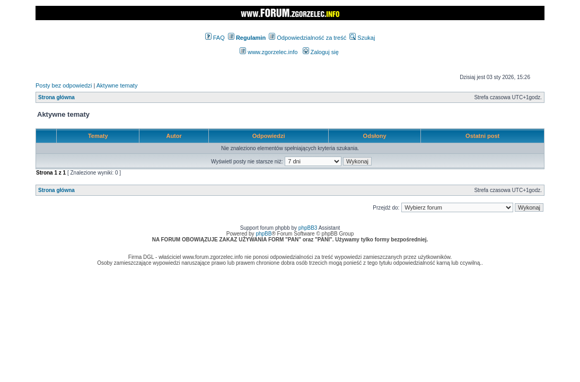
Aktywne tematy (117, 85)
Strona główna (56, 97)
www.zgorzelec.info (268, 52)
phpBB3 (308, 228)
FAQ (215, 37)
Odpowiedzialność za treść (307, 37)
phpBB (263, 234)
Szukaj (362, 37)
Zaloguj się (321, 52)
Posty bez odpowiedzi (64, 85)
